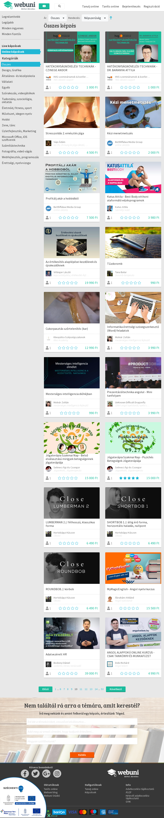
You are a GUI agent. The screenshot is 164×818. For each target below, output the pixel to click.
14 (96, 689)
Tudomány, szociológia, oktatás (17, 100)
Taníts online (110, 6)
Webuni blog (51, 792)
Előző (45, 689)
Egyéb (6, 87)
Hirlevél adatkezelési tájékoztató (137, 797)
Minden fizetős (11, 34)
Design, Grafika (11, 70)
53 (102, 689)
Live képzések (11, 46)
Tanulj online (90, 6)
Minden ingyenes (13, 28)
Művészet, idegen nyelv (17, 113)
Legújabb (8, 22)
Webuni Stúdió (52, 795)
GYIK (128, 801)
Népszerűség (95, 18)
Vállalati (7, 81)
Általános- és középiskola (18, 76)
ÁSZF (129, 792)
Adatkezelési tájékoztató (140, 789)
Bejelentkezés (131, 6)
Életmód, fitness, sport (17, 108)
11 (81, 689)
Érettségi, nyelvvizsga (16, 163)
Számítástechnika (13, 145)
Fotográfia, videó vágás (17, 151)
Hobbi (6, 119)
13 (91, 689)
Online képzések (13, 51)
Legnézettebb (11, 16)
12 (86, 689)
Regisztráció (152, 6)
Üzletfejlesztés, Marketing (19, 131)
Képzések (90, 792)
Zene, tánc (8, 125)
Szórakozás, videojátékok (18, 93)
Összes (6, 64)
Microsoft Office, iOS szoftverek (14, 138)
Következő (116, 689)
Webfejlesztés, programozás (20, 157)
